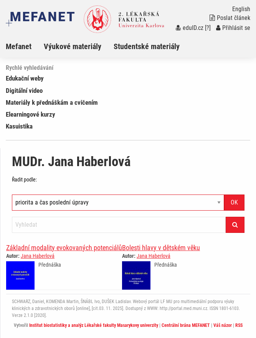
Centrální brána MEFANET (186, 325)
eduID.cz (189, 27)
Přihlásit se (233, 27)
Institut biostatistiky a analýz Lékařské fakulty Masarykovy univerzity (93, 325)
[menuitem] (25, 46)
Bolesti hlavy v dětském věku (161, 248)
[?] (208, 27)
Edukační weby (25, 78)
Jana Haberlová (38, 256)
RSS (239, 325)
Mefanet (18, 46)
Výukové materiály (72, 46)
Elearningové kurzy (30, 114)
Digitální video (24, 90)
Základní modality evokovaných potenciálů (64, 248)
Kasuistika (19, 126)
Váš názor (222, 325)
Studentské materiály (147, 46)
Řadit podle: (24, 179)
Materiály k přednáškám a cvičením (52, 102)
